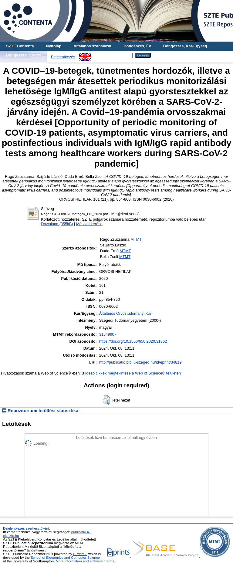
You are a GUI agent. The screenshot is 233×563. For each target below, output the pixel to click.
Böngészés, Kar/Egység (185, 46)
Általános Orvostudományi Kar (125, 313)
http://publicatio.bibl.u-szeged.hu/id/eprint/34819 (140, 362)
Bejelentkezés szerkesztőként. (26, 528)
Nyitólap (53, 46)
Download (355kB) (57, 224)
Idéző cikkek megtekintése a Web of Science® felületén (133, 373)
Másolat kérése (89, 224)
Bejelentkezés (63, 57)
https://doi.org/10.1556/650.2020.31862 (133, 341)
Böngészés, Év (137, 46)
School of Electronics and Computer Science (65, 557)
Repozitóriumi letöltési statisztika (40, 410)
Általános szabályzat (92, 46)
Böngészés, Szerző (23, 55)
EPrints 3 (80, 554)
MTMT (136, 239)
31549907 (107, 334)
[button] (106, 400)
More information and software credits (85, 561)
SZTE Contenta (20, 46)
